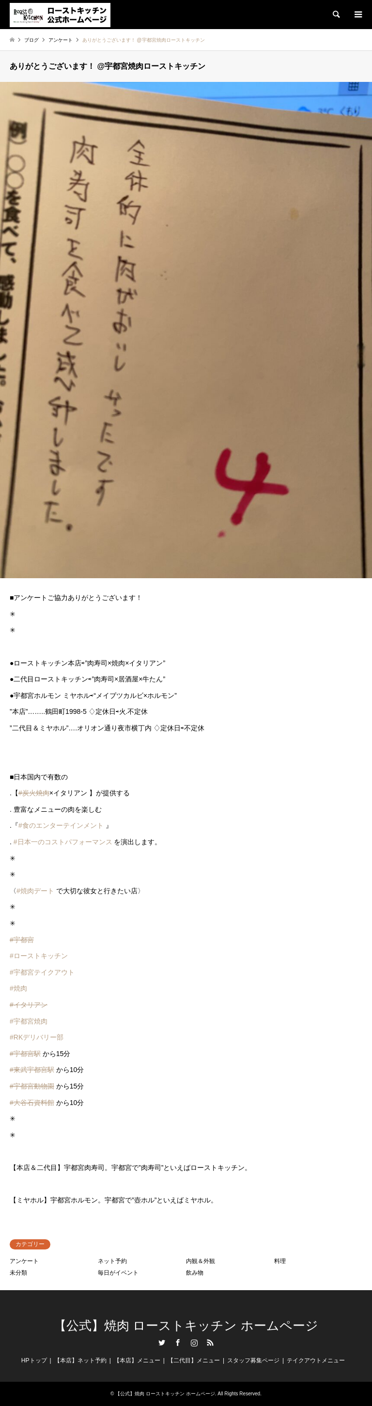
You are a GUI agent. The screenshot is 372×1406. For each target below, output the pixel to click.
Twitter (161, 1342)
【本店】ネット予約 (80, 1360)
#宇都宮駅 (25, 1054)
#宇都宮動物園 (32, 1086)
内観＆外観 (200, 1261)
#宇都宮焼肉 (28, 1021)
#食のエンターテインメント (61, 825)
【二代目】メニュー (194, 1360)
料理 (280, 1261)
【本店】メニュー (137, 1360)
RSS (210, 1342)
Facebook (177, 1342)
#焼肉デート (35, 891)
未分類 (18, 1272)
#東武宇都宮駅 (32, 1070)
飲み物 (194, 1272)
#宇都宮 (22, 940)
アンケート (24, 1261)
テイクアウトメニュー (316, 1360)
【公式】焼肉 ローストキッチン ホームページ (186, 1325)
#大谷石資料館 (32, 1102)
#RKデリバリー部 (36, 1037)
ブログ (31, 40)
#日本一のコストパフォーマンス (63, 842)
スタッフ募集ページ (253, 1360)
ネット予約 (112, 1261)
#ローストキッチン (39, 956)
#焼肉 (18, 988)
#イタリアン (28, 1005)
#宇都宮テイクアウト (42, 972)
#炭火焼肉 (33, 793)
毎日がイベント (118, 1272)
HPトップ (34, 1360)
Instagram (194, 1342)
